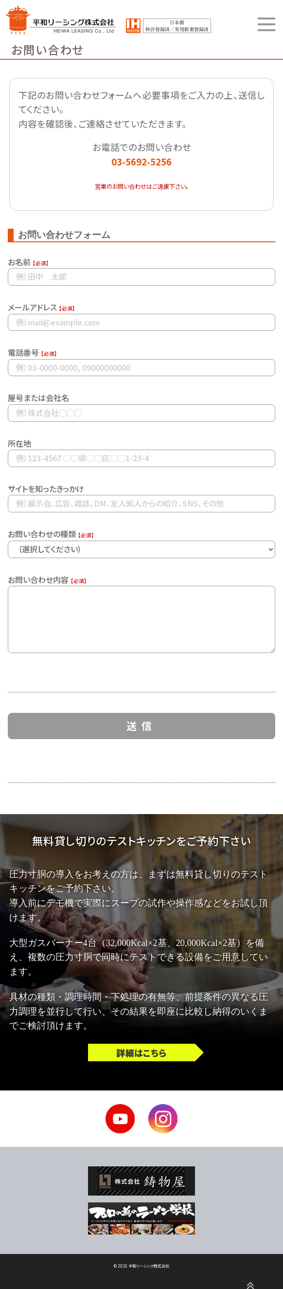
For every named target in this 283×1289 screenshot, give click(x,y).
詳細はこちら (141, 1052)
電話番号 (23, 352)
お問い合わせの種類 (42, 534)
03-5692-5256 (141, 161)
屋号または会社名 (38, 397)
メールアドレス (32, 307)
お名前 (19, 262)
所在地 (19, 443)
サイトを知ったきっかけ (46, 488)
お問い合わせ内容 (38, 579)
